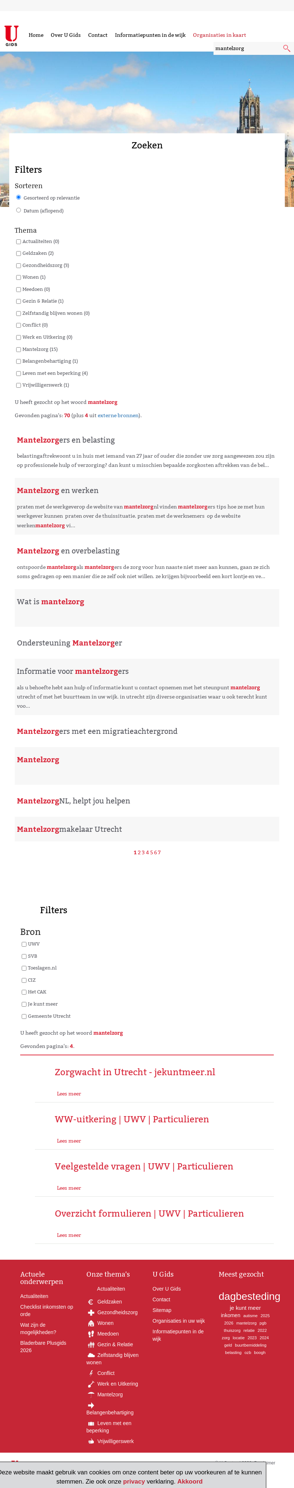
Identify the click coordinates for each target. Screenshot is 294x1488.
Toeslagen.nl (42, 968)
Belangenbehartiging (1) (50, 361)
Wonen (100, 1323)
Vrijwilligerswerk (110, 1441)
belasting (233, 1352)
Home (36, 35)
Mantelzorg (104, 1394)
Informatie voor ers (73, 671)
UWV (34, 944)
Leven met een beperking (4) (55, 373)
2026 (228, 1323)
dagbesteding (249, 1296)
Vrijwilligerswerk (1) (45, 385)
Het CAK (37, 992)
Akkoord (189, 1481)
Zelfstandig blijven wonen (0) (56, 313)
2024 (264, 1338)
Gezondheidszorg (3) (45, 265)
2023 (252, 1338)
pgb (262, 1323)
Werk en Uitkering (112, 1384)
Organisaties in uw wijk (179, 1321)
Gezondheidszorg (112, 1312)
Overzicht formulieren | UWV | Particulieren (149, 1213)
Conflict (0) (35, 325)
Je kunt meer (43, 1004)
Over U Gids (66, 35)
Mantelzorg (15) (40, 349)
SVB (32, 956)
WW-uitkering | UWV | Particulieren (132, 1119)
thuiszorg (232, 1330)
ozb (247, 1352)
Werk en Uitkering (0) (47, 337)
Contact (98, 35)
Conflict (100, 1373)
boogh (259, 1352)
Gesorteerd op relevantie (52, 198)
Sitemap (162, 1310)
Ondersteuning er (69, 643)
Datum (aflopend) (44, 211)
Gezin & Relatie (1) (43, 301)
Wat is (50, 601)
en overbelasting (68, 550)
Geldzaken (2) (38, 253)
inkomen (230, 1315)
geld (228, 1345)
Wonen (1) (34, 277)
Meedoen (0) (36, 289)
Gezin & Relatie (109, 1344)
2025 (265, 1315)
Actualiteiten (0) (40, 241)
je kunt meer (245, 1308)
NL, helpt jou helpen (73, 800)
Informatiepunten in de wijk (150, 35)
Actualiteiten (34, 1296)
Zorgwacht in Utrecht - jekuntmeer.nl (135, 1072)
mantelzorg (246, 1323)
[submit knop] (287, 49)
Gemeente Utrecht (49, 1016)
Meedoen (102, 1334)
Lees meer (69, 1093)
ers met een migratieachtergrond (97, 731)
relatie (249, 1330)
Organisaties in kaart (219, 35)
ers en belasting (66, 440)
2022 (262, 1330)
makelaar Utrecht (69, 829)
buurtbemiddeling (250, 1345)
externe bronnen (118, 415)
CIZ (32, 980)
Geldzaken (104, 1302)
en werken (57, 490)
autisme (250, 1315)
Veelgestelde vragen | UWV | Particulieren (144, 1166)
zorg (226, 1338)
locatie (238, 1338)
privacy (134, 1481)
